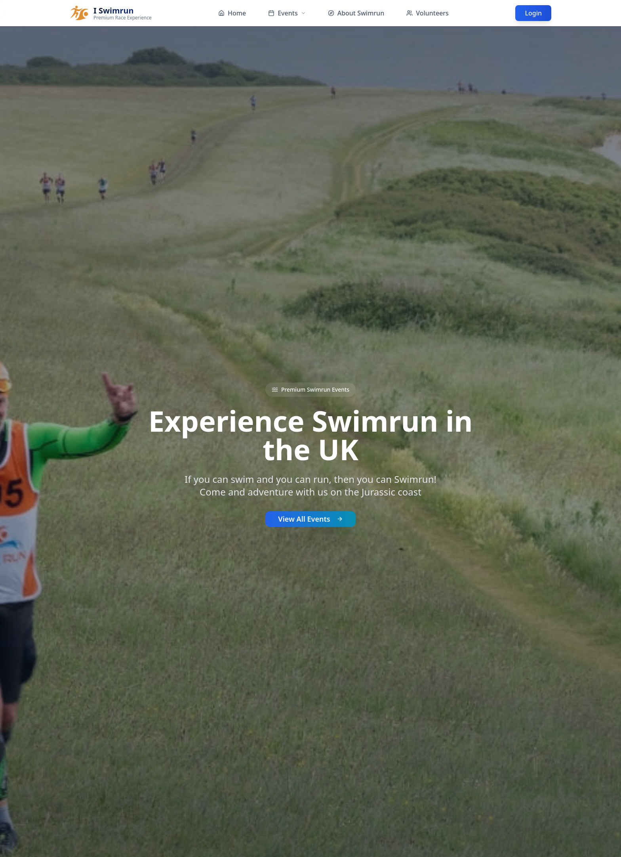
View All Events (310, 521)
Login (533, 13)
